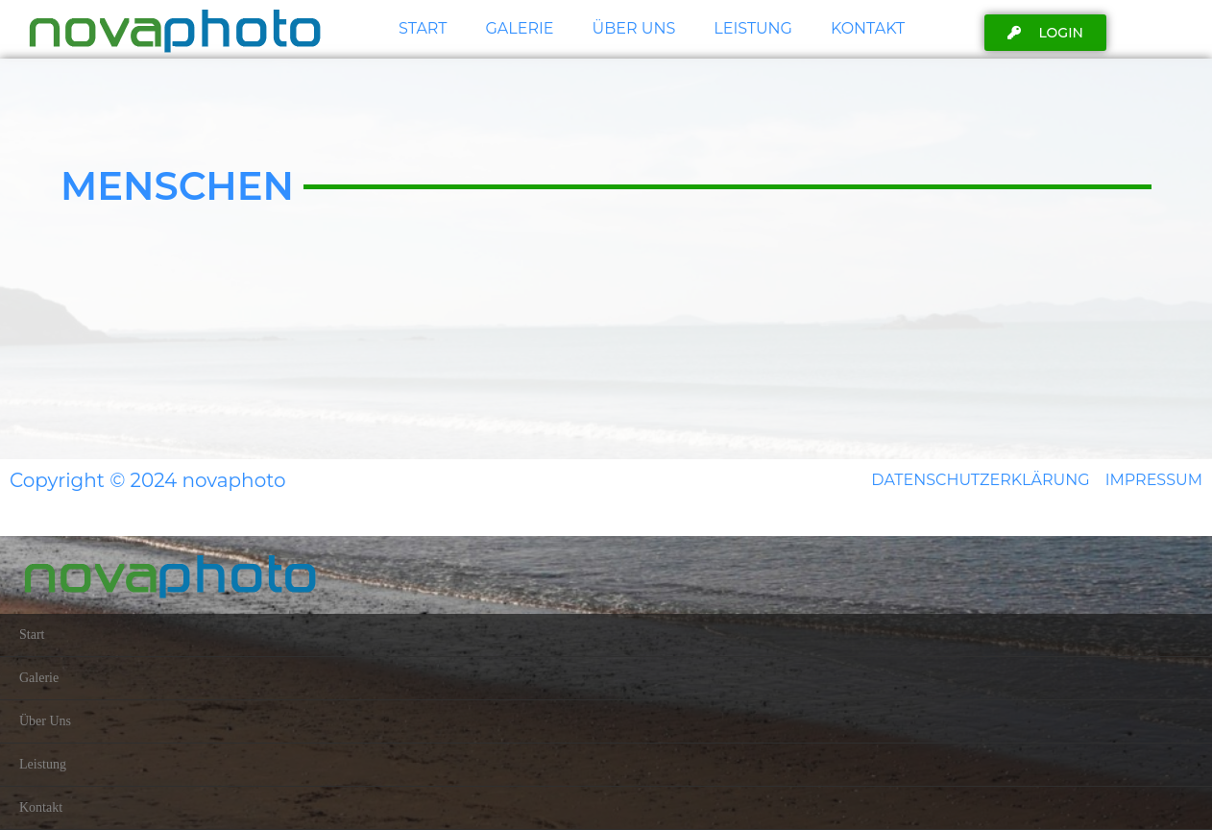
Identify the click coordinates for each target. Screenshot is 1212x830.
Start (423, 28)
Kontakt (868, 28)
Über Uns (634, 28)
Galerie (519, 28)
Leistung (753, 28)
